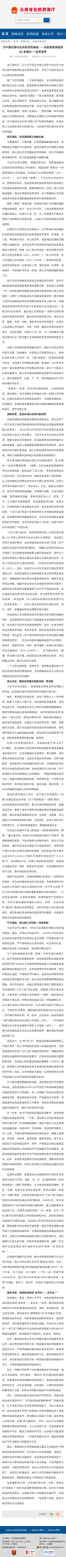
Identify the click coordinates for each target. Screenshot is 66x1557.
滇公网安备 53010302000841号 (51, 1547)
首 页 (5, 34)
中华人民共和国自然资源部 (14, 3)
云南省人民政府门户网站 (37, 3)
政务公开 (48, 34)
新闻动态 (17, 34)
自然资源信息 (39, 41)
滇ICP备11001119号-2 (47, 1538)
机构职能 (33, 34)
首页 (15, 41)
